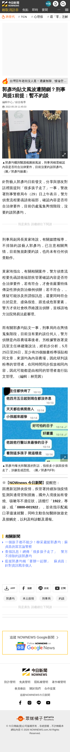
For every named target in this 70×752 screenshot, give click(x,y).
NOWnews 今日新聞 (25, 483)
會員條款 (20, 688)
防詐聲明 (9, 681)
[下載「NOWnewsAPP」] (9, 588)
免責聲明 (24, 681)
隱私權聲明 (41, 681)
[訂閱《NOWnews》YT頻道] (60, 588)
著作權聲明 (59, 681)
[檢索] (63, 4)
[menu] (66, 10)
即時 (35, 9)
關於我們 (35, 688)
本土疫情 (28, 598)
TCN (24, 16)
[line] (39, 702)
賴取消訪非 (10, 10)
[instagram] (29, 702)
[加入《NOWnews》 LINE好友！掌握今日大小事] (43, 588)
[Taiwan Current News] (48, 4)
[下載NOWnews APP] (55, 4)
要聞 (45, 9)
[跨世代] (8, 17)
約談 (61, 598)
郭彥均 (10, 598)
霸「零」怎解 (59, 16)
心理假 (38, 16)
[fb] (20, 702)
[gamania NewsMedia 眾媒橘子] (35, 718)
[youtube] (48, 702)
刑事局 (46, 598)
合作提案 (50, 688)
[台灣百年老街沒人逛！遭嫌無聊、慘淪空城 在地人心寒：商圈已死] (38, 81)
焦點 (25, 9)
